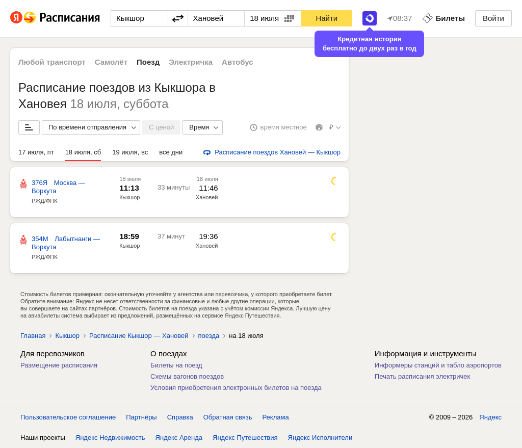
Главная (32, 335)
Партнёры (141, 417)
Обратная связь (227, 417)
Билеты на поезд (176, 365)
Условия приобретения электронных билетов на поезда (236, 387)
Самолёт (111, 62)
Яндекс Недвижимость (110, 437)
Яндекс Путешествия (245, 437)
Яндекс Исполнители (320, 437)
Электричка (191, 62)
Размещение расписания (58, 365)
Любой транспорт (52, 62)
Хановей (207, 197)
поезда (209, 335)
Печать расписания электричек (422, 376)
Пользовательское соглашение (68, 417)
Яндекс (490, 417)
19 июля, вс (130, 152)
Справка (180, 417)
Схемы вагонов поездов (187, 376)
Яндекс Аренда (178, 437)
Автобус (237, 62)
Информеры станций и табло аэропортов (438, 365)
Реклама (276, 417)
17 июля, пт (36, 152)
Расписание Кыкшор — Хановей (139, 335)
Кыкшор (129, 197)
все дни (170, 152)
